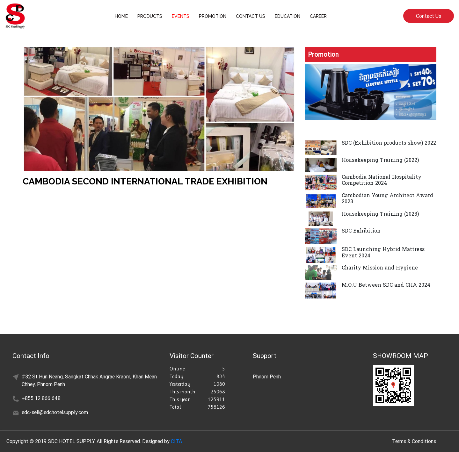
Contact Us (428, 16)
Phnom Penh (267, 376)
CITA (176, 441)
